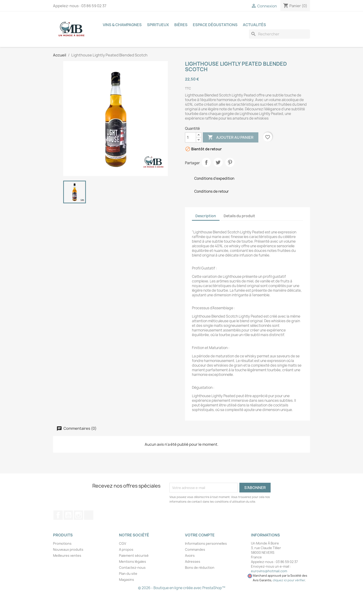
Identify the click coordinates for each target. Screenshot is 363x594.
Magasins (126, 579)
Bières (181, 24)
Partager (206, 162)
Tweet (218, 162)
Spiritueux (158, 24)
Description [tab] (205, 215)
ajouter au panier (230, 137)
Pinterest (230, 162)
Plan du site (128, 573)
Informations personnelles (206, 543)
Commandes (195, 549)
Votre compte (200, 535)
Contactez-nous (132, 567)
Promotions (62, 543)
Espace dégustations (215, 24)
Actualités (254, 24)
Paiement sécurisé (134, 555)
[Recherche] (279, 34)
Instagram (78, 515)
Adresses (192, 561)
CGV (122, 543)
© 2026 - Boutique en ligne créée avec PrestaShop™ (181, 587)
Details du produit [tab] (239, 215)
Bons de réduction (199, 567)
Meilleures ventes (67, 555)
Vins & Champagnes (122, 24)
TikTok (88, 515)
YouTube (68, 515)
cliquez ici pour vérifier (289, 580)
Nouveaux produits (68, 549)
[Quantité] (190, 137)
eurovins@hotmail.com (269, 571)
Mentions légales (132, 561)
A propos (126, 549)
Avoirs (190, 555)
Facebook (58, 515)
